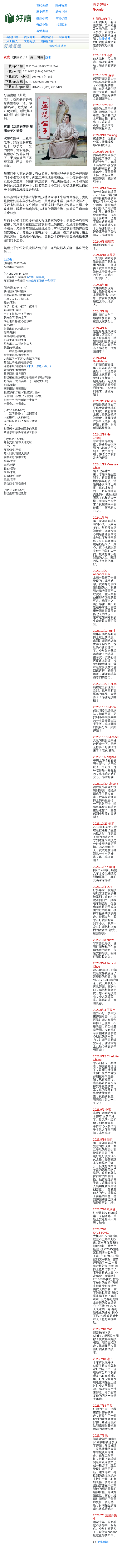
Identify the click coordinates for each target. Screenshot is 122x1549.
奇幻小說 (42, 24)
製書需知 (64, 37)
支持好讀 (29, 41)
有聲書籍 (42, 31)
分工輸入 (12, 41)
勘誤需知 (47, 37)
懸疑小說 (42, 18)
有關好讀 (12, 37)
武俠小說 (61, 11)
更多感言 (103, 1542)
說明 (48, 57)
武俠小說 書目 (58, 45)
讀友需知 (29, 37)
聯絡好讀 (47, 41)
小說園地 (61, 24)
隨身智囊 (61, 5)
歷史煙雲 (42, 11)
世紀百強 (42, 5)
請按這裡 (105, 38)
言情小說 (61, 18)
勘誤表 (8, 259)
